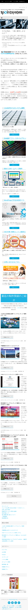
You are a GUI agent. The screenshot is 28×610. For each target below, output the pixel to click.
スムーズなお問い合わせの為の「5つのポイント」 (13, 507)
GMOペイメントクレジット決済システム (12, 374)
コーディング (12, 340)
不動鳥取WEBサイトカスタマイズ (10, 345)
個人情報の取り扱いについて (8, 514)
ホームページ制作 (8, 1)
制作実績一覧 (21, 1)
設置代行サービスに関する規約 (9, 511)
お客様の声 (3, 4)
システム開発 (15, 1)
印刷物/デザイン (5, 566)
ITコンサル (4, 400)
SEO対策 (4, 340)
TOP (2, 1)
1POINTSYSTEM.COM (13, 599)
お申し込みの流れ (6, 509)
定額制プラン (5, 569)
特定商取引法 (5, 518)
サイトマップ (5, 506)
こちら (18, 307)
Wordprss (7, 340)
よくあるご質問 (9, 4)
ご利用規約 (4, 516)
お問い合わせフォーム (17, 4)
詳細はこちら (14, 134)
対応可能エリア (5, 513)
